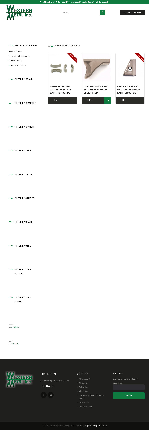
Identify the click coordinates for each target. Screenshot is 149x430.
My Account (84, 379)
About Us (83, 391)
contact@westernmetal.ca (56, 381)
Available (15, 327)
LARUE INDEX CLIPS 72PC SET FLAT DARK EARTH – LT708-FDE (61, 89)
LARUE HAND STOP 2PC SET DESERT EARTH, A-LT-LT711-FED (96, 89)
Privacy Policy (85, 406)
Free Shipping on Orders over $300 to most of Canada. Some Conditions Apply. (74, 2)
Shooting (83, 383)
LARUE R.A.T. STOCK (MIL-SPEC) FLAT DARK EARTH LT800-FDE (128, 89)
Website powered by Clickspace (93, 426)
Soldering (83, 387)
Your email (129, 386)
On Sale (14, 344)
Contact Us (84, 402)
